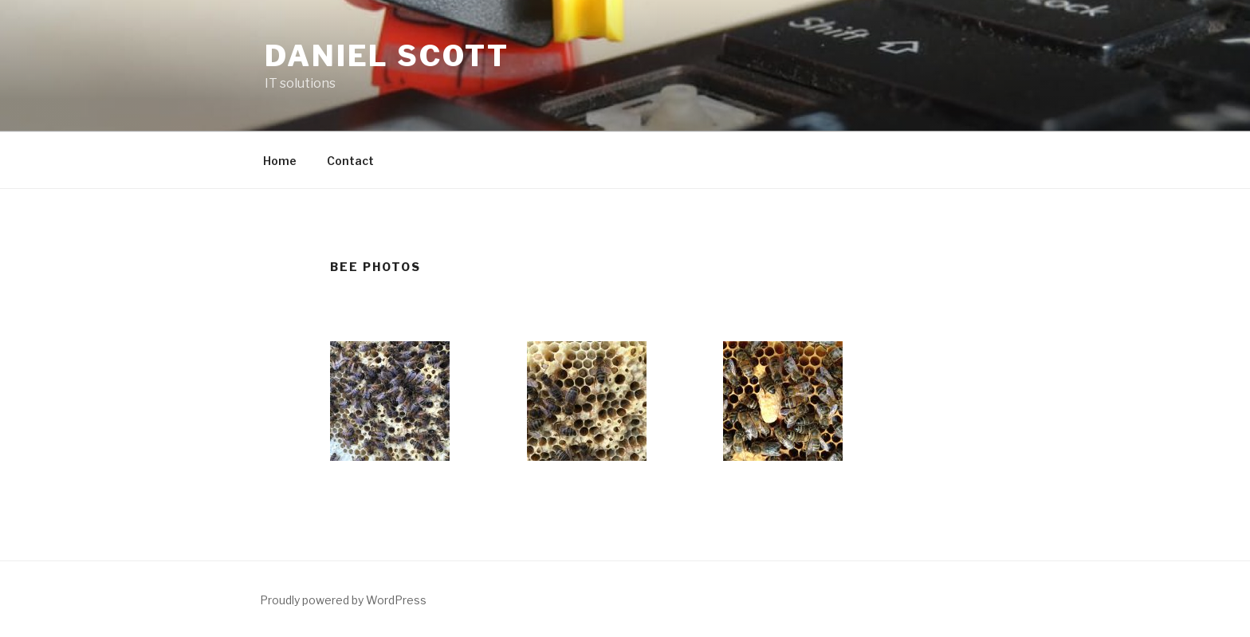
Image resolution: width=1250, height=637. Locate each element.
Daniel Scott (387, 55)
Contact (350, 160)
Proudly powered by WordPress (343, 600)
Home (280, 160)
